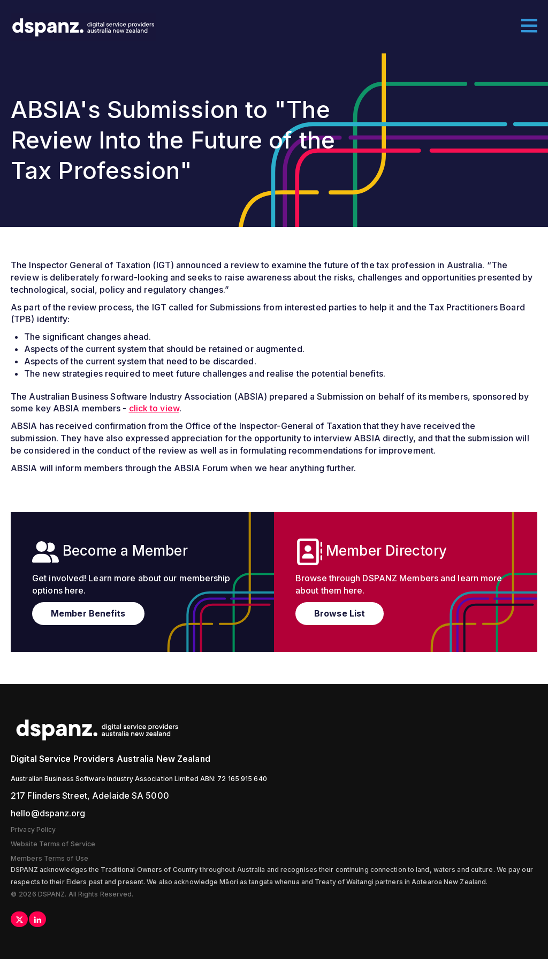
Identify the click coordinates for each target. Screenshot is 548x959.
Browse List (339, 613)
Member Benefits (88, 613)
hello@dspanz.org (48, 813)
